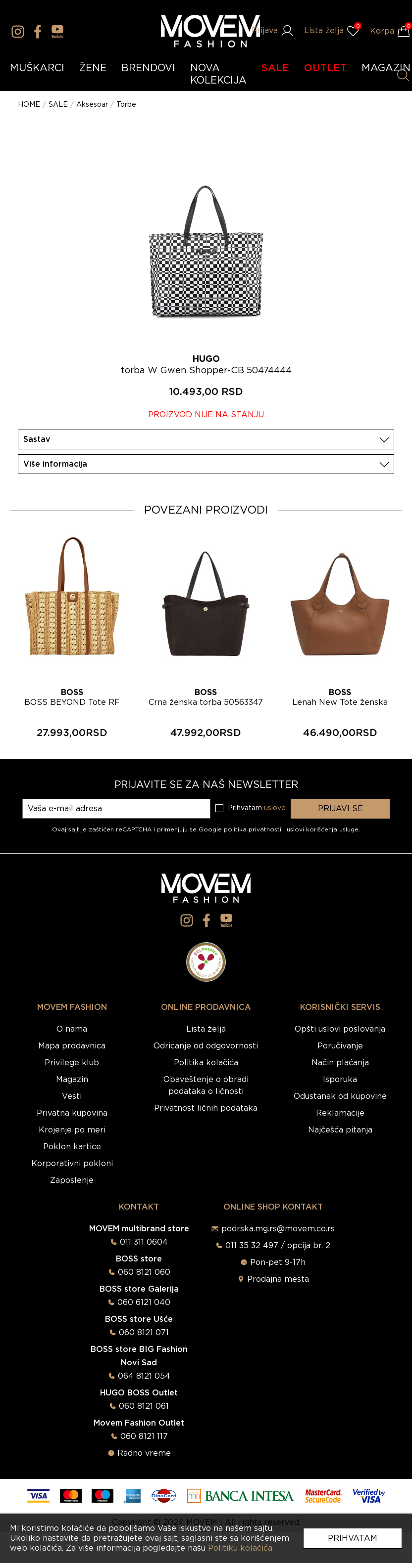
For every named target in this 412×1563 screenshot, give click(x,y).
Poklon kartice (72, 1147)
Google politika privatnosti (241, 829)
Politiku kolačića (240, 1548)
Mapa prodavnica (71, 1046)
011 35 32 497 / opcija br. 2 (277, 1246)
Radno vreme (144, 1453)
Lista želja (206, 1029)
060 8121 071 (144, 1333)
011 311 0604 (144, 1242)
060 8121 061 (144, 1406)
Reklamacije (340, 1113)
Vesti (72, 1096)
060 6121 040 (143, 1302)
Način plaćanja (340, 1063)
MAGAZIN (386, 68)
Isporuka (340, 1080)
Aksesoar (92, 104)
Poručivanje (340, 1046)
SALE (275, 68)
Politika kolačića (206, 1063)
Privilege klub (72, 1063)
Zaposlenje (72, 1180)
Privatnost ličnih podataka (206, 1108)
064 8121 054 (144, 1376)
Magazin (72, 1080)
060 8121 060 (144, 1272)
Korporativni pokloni (72, 1164)
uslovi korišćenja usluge (323, 829)
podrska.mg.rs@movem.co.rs (278, 1229)
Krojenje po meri (72, 1130)
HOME (29, 104)
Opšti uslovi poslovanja (340, 1029)
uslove (275, 808)
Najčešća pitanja (340, 1130)
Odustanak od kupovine (340, 1096)
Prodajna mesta (278, 1279)
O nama (71, 1029)
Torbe (126, 104)
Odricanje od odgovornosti (206, 1046)
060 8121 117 (144, 1436)
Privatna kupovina (72, 1113)
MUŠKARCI (37, 68)
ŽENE (92, 68)
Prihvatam (352, 1538)
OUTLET (325, 68)
